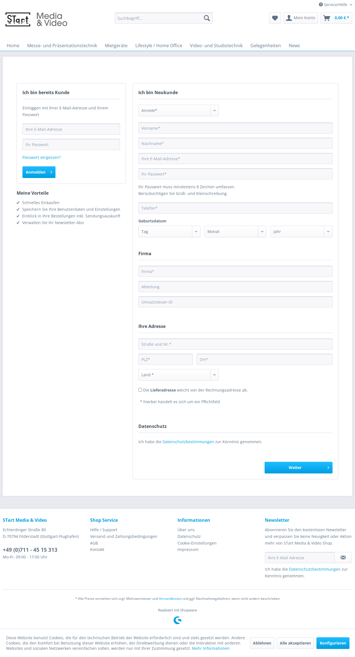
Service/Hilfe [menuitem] (333, 4)
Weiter (309, 466)
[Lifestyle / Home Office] (158, 45)
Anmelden (39, 171)
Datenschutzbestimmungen (188, 441)
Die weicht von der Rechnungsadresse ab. (195, 390)
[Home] (13, 45)
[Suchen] (207, 18)
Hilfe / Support (103, 529)
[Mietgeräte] (116, 45)
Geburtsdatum (152, 221)
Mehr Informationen (211, 648)
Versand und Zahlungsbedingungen (123, 536)
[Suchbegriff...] (164, 18)
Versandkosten (170, 598)
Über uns (186, 529)
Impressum (188, 549)
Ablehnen (262, 643)
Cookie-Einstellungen (197, 543)
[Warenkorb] (336, 18)
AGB (94, 543)
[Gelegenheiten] (266, 45)
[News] (294, 45)
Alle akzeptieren (295, 643)
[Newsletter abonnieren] (343, 557)
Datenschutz (189, 536)
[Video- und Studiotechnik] (216, 45)
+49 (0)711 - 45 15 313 (30, 549)
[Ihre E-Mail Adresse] (300, 557)
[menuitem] (164, 18)
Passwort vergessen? (41, 157)
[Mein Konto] (300, 18)
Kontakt (97, 549)
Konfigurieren (333, 643)
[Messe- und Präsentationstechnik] (62, 45)
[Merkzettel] (275, 18)
